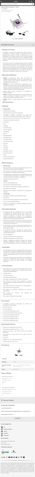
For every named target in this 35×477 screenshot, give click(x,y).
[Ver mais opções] (34, 1)
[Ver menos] (17, 418)
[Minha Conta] (29, 1)
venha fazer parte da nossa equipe (8, 441)
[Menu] (1, 1)
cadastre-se (21, 38)
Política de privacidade (5, 444)
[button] (7, 408)
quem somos (3, 442)
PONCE (5, 8)
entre (16, 38)
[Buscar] (33, 4)
